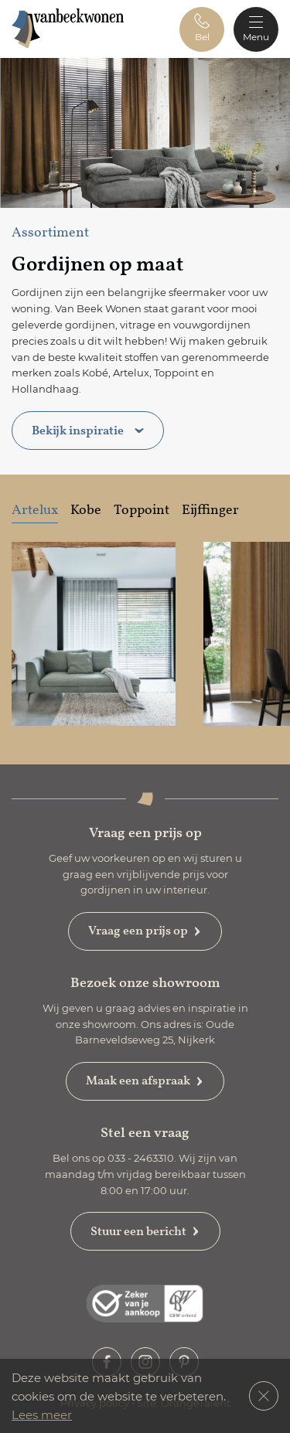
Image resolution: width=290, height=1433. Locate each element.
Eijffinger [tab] (210, 510)
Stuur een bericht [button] (145, 1231)
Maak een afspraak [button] (145, 1081)
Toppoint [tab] (141, 510)
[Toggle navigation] (256, 29)
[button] (201, 29)
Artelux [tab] (35, 510)
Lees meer (42, 1414)
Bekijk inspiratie (88, 430)
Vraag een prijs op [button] (145, 931)
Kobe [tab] (85, 510)
